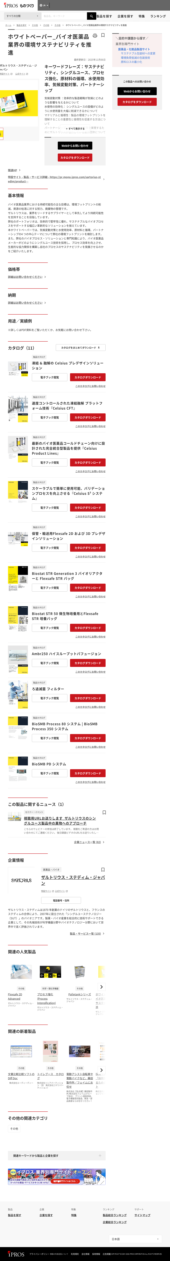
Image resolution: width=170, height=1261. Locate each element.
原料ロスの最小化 (131, 62)
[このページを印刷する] (95, 35)
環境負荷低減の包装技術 (135, 58)
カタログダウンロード (88, 377)
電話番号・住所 (61, 900)
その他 (14, 1129)
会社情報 (85, 1254)
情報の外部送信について (59, 1254)
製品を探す (104, 16)
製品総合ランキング (115, 1215)
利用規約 (75, 1254)
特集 (142, 16)
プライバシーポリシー (39, 1254)
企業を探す (125, 16)
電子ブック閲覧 (49, 377)
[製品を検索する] (91, 16)
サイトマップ (142, 1215)
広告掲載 (107, 1254)
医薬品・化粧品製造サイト (134, 49)
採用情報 (96, 1254)
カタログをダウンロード (75, 158)
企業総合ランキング (115, 1222)
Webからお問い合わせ (75, 146)
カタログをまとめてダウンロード (80, 347)
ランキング (158, 16)
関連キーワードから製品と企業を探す (35, 1156)
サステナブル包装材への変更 (138, 53)
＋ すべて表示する (75, 128)
